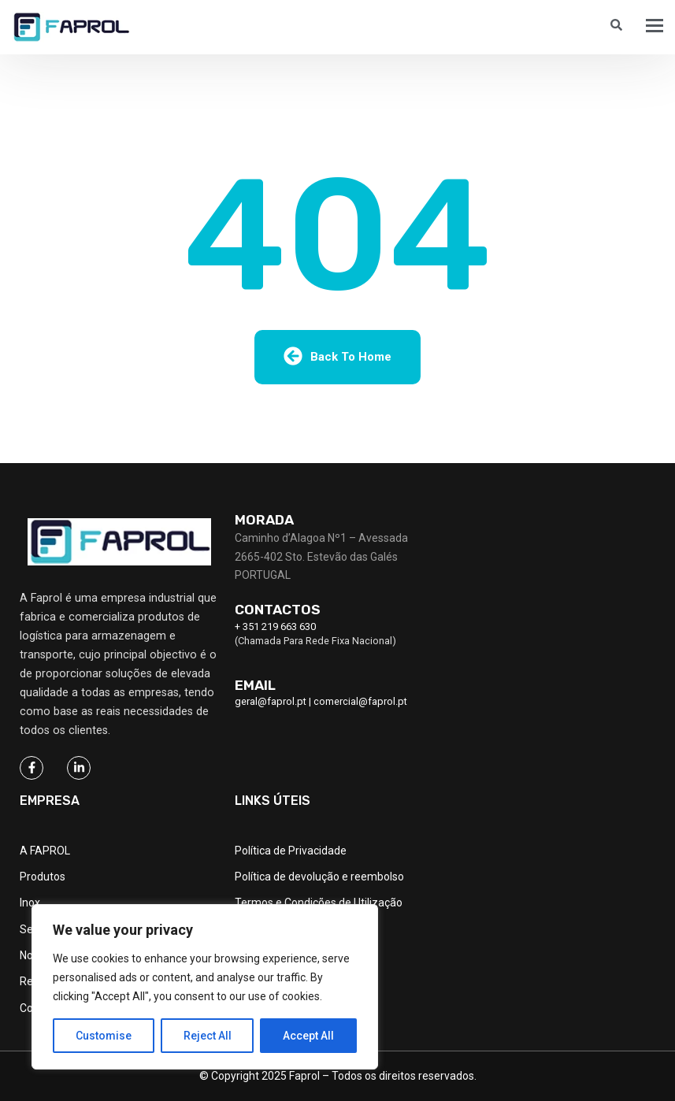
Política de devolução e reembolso (319, 876)
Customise (104, 1035)
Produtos (42, 876)
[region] (205, 986)
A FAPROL (45, 850)
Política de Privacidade (291, 850)
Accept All (308, 1035)
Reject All (208, 1035)
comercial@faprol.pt (360, 701)
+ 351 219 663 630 (275, 626)
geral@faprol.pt (270, 701)
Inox (30, 902)
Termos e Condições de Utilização (318, 902)
